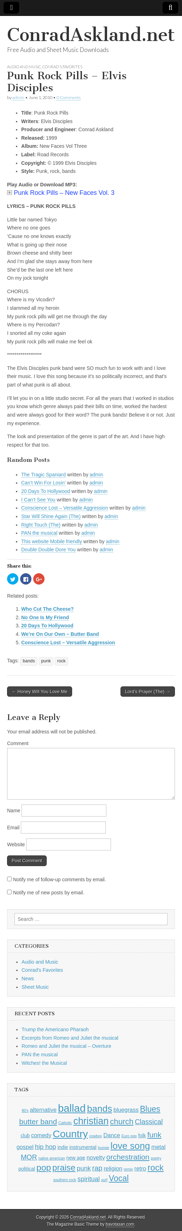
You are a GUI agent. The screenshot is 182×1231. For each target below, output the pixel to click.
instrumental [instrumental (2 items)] (82, 1147)
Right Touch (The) (40, 525)
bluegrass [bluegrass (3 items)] (126, 1110)
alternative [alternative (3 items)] (43, 1110)
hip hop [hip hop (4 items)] (45, 1146)
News (28, 978)
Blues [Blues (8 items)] (150, 1109)
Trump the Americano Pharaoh (55, 1029)
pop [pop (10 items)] (43, 1167)
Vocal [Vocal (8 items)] (119, 1178)
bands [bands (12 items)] (99, 1108)
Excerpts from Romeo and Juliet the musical (70, 1038)
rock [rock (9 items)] (156, 1167)
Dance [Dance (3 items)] (112, 1135)
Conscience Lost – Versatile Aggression (64, 508)
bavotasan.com (120, 1224)
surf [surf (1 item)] (104, 1180)
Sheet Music (35, 987)
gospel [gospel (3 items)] (25, 1147)
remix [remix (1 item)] (128, 1169)
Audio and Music (24, 66)
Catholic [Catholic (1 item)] (65, 1123)
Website (16, 844)
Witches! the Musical (44, 1063)
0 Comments (69, 97)
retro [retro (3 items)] (140, 1168)
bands (29, 660)
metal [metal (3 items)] (158, 1147)
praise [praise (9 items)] (63, 1167)
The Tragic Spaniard (43, 474)
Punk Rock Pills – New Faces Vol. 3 (61, 192)
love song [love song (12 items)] (130, 1145)
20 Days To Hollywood (45, 491)
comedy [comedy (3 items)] (41, 1135)
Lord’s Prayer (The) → (147, 691)
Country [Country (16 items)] (70, 1133)
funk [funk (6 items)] (154, 1135)
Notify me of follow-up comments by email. (59, 879)
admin (18, 97)
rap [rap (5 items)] (97, 1168)
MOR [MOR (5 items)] (29, 1157)
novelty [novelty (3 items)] (96, 1157)
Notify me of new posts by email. (48, 892)
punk (46, 660)
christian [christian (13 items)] (90, 1121)
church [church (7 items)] (121, 1121)
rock (61, 660)
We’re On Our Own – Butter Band (60, 634)
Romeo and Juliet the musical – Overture (66, 1046)
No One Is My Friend (45, 617)
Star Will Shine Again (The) (51, 516)
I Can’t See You (38, 500)
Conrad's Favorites (62, 66)
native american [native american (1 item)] (52, 1158)
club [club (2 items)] (25, 1135)
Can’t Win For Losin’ (43, 483)
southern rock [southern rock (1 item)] (64, 1180)
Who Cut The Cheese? (47, 609)
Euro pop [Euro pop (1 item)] (129, 1136)
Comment (18, 743)
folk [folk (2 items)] (142, 1135)
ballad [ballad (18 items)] (72, 1108)
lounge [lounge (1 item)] (103, 1147)
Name (13, 810)
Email (13, 827)
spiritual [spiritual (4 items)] (88, 1179)
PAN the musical (39, 533)
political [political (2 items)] (26, 1169)
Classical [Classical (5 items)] (149, 1122)
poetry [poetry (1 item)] (156, 1158)
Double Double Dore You (48, 549)
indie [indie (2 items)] (63, 1147)
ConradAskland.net (91, 35)
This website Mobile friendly (51, 541)
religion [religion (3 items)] (113, 1168)
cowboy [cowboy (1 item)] (95, 1136)
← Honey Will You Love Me (39, 691)
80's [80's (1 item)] (25, 1110)
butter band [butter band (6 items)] (38, 1121)
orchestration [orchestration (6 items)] (127, 1157)
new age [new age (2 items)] (75, 1158)
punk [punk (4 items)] (84, 1168)
